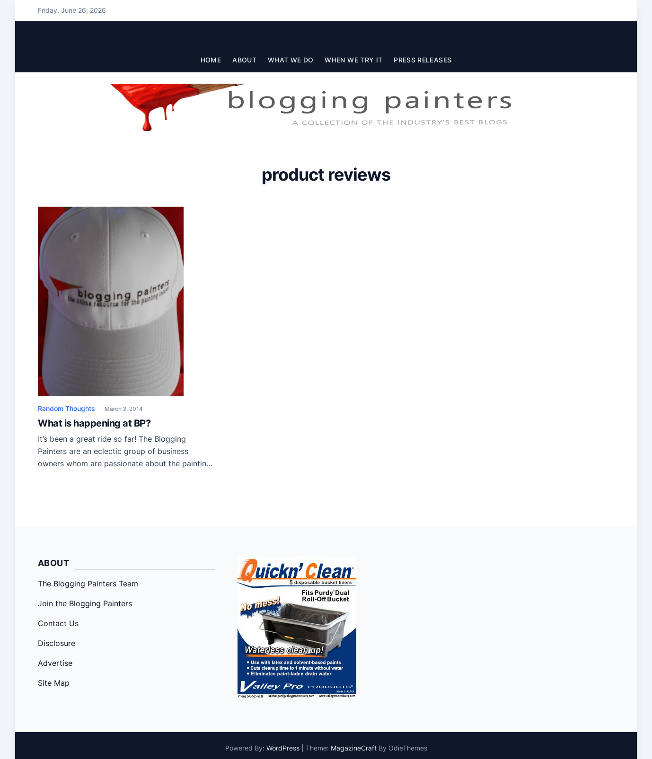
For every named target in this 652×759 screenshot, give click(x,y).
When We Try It (353, 60)
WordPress (283, 748)
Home (211, 60)
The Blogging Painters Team (88, 583)
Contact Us (58, 623)
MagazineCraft (354, 748)
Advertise (55, 663)
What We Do (291, 60)
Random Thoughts (66, 408)
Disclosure (56, 643)
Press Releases (422, 60)
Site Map (54, 683)
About (244, 60)
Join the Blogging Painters (85, 603)
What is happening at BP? (94, 423)
